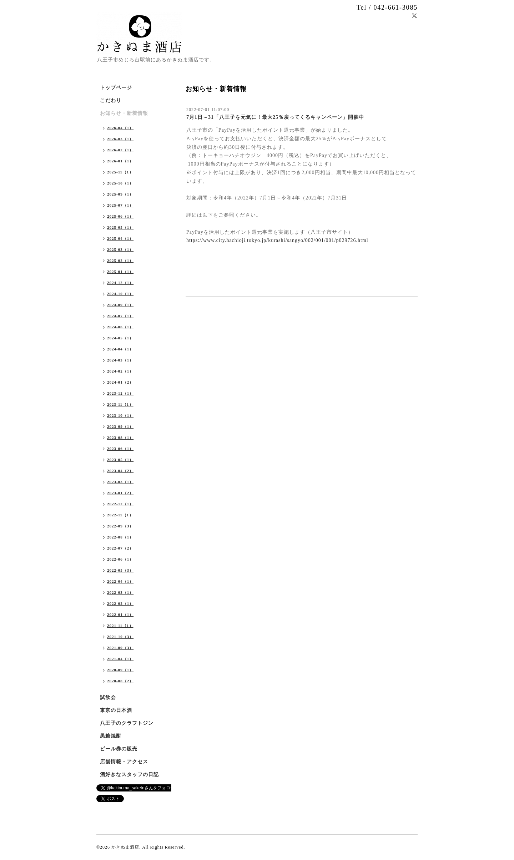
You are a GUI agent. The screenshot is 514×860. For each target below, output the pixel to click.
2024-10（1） (120, 294)
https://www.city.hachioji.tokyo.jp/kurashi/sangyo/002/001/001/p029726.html (277, 240)
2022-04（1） (120, 581)
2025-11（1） (120, 172)
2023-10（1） (120, 415)
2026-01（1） (120, 161)
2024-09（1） (120, 305)
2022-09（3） (120, 526)
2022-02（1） (120, 603)
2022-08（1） (120, 537)
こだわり (110, 100)
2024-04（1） (120, 349)
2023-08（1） (120, 437)
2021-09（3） (120, 648)
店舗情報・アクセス (124, 761)
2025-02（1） (120, 260)
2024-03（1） (120, 360)
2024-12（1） (120, 282)
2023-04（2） (120, 471)
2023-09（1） (120, 426)
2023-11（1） (120, 404)
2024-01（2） (120, 382)
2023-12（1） (120, 393)
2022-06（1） (120, 559)
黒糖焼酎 (110, 736)
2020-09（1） (120, 670)
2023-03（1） (120, 482)
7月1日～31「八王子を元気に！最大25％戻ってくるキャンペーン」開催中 (275, 117)
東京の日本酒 (116, 710)
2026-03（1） (120, 139)
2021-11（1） (120, 625)
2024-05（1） (120, 338)
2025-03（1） (120, 249)
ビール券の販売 (118, 749)
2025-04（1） (120, 238)
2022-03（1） (120, 592)
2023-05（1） (120, 459)
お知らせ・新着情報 (124, 113)
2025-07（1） (120, 205)
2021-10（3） (120, 636)
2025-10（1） (120, 183)
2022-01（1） (120, 614)
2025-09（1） (120, 194)
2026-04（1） (120, 128)
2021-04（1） (120, 659)
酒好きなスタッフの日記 (129, 774)
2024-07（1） (120, 316)
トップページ (116, 87)
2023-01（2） (120, 493)
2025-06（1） (120, 216)
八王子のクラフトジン (126, 723)
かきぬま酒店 (125, 847)
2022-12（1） (120, 504)
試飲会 (108, 697)
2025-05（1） (120, 227)
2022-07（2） (120, 548)
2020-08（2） (120, 681)
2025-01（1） (120, 271)
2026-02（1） (120, 150)
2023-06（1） (120, 448)
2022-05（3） (120, 570)
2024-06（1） (120, 327)
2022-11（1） (120, 515)
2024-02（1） (120, 371)
